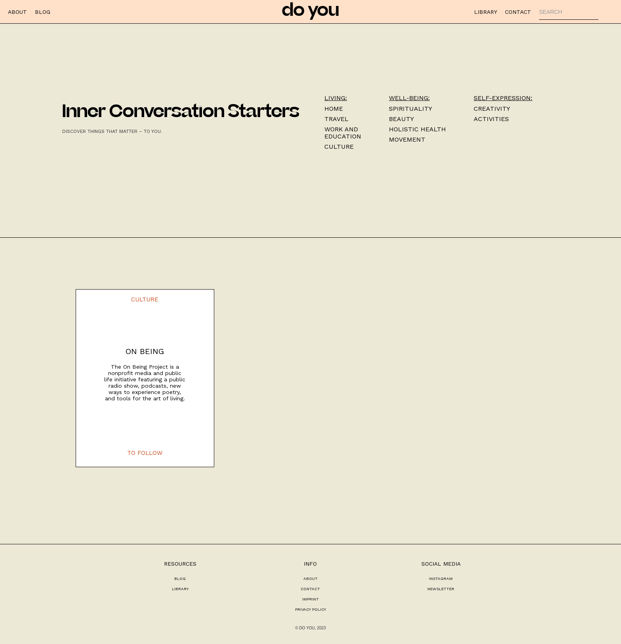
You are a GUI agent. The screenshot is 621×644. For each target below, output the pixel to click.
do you (310, 12)
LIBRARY (485, 12)
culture (339, 146)
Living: (335, 98)
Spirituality (410, 108)
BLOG (42, 12)
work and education (342, 133)
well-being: (409, 98)
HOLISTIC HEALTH (417, 129)
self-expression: (503, 98)
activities (491, 119)
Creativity (492, 108)
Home (333, 108)
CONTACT (518, 12)
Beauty (401, 119)
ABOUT (17, 12)
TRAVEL (336, 119)
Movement (407, 139)
